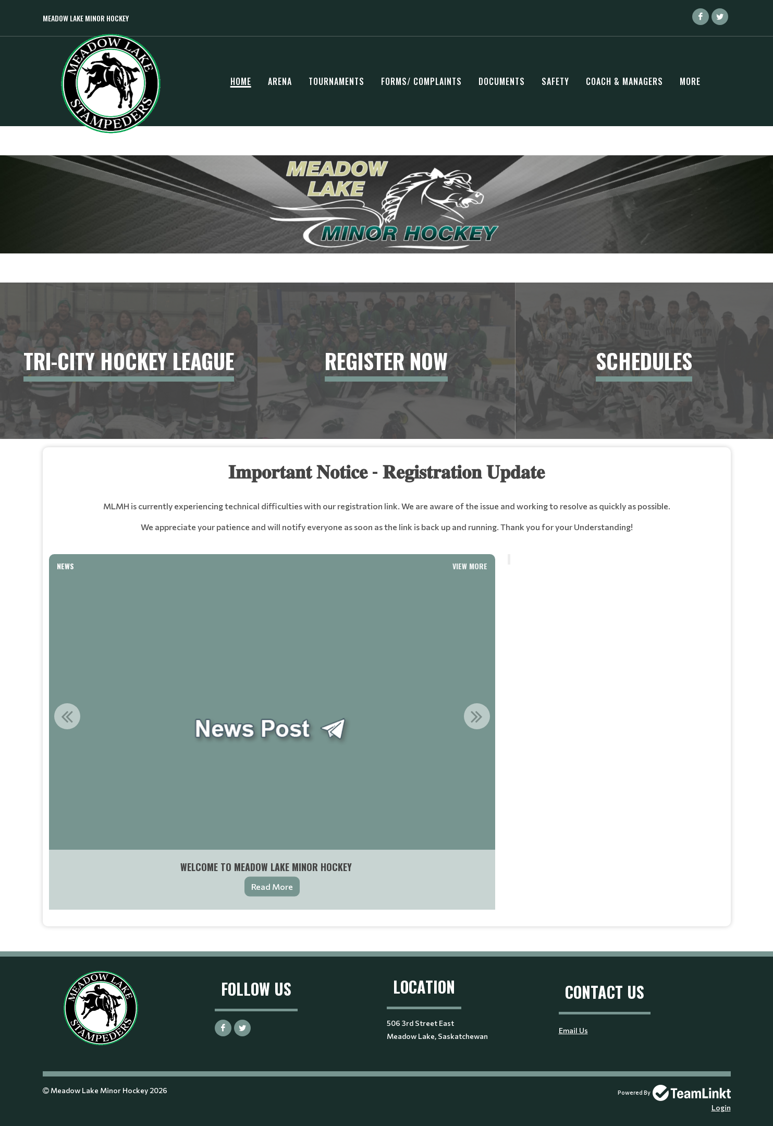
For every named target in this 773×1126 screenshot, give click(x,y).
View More (469, 565)
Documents (501, 81)
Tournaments (336, 81)
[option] (272, 742)
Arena (280, 81)
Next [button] (477, 716)
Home (240, 81)
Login (721, 1107)
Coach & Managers (624, 81)
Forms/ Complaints (421, 81)
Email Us (573, 1030)
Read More (272, 886)
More (690, 81)
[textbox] (387, 505)
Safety (555, 81)
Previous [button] (67, 716)
